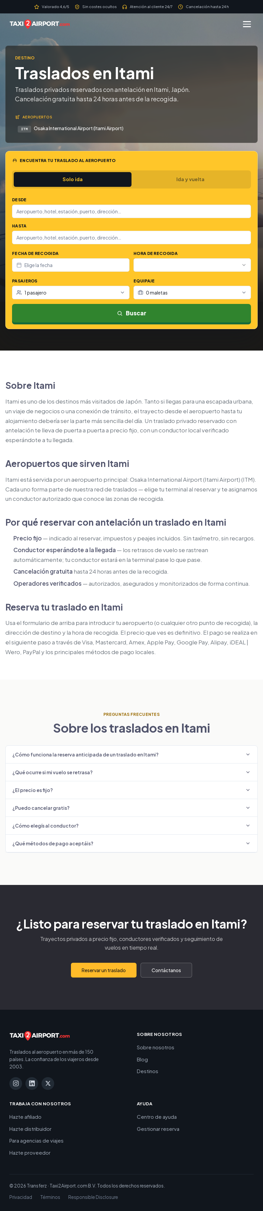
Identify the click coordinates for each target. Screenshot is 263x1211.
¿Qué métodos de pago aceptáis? (131, 843)
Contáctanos (166, 970)
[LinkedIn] (31, 1083)
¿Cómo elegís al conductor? (131, 826)
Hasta (19, 225)
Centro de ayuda (157, 1116)
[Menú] (247, 24)
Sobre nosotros (155, 1047)
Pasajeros (24, 280)
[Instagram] (15, 1083)
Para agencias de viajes (36, 1140)
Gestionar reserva (158, 1128)
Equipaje (144, 280)
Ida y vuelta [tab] (190, 179)
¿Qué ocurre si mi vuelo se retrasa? (131, 772)
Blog (142, 1059)
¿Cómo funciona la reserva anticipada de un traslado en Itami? (131, 754)
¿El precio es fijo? (131, 790)
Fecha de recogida (35, 253)
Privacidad (20, 1197)
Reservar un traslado (104, 970)
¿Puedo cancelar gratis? (131, 808)
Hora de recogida (156, 253)
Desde (19, 199)
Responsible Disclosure (93, 1197)
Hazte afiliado (25, 1116)
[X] (47, 1083)
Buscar (131, 313)
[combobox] (131, 211)
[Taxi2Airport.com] (39, 24)
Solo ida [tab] (73, 179)
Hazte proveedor (30, 1152)
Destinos (147, 1071)
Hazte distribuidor (30, 1128)
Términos (50, 1197)
